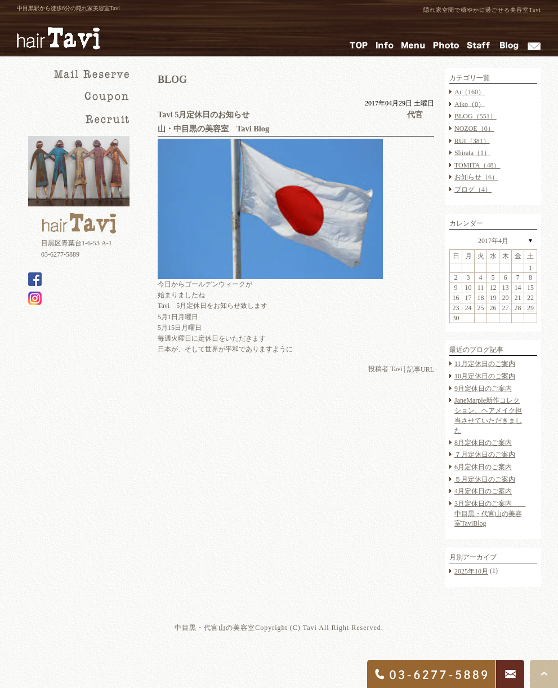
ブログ (473, 189)
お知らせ (476, 177)
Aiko (469, 104)
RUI (472, 140)
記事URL (420, 370)
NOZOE (474, 129)
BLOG (475, 116)
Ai (469, 92)
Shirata (472, 153)
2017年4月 (493, 241)
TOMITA (477, 165)
